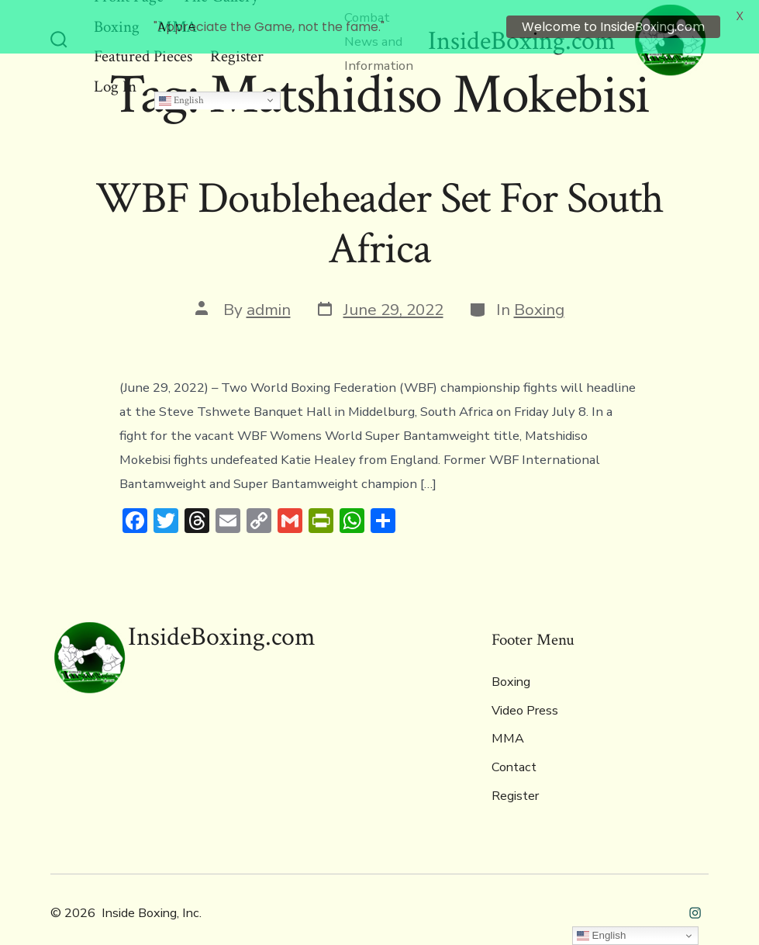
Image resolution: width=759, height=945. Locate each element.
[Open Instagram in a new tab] (695, 898)
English (181, 85)
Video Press (525, 696)
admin (269, 295)
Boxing (539, 295)
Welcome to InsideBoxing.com (613, 27)
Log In (115, 71)
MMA (508, 724)
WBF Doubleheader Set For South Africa (379, 210)
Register (515, 781)
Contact (514, 753)
